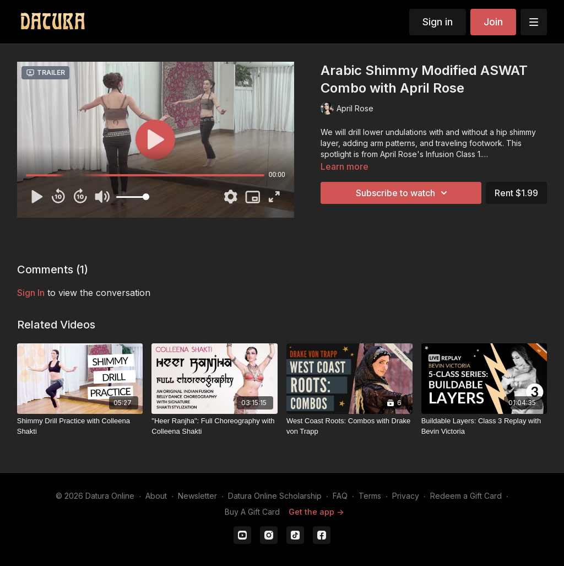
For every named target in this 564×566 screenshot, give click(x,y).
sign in (31, 292)
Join (493, 22)
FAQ (340, 495)
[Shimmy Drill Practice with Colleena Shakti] (80, 426)
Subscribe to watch (403, 193)
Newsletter (197, 495)
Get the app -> (316, 511)
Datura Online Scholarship (275, 495)
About (156, 495)
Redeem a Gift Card (466, 495)
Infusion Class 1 (453, 154)
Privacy (405, 495)
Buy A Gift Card (252, 511)
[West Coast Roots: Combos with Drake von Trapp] (349, 426)
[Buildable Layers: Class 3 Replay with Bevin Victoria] (484, 426)
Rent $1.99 (516, 192)
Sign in (437, 22)
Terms (370, 495)
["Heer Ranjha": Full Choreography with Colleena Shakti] (214, 426)
